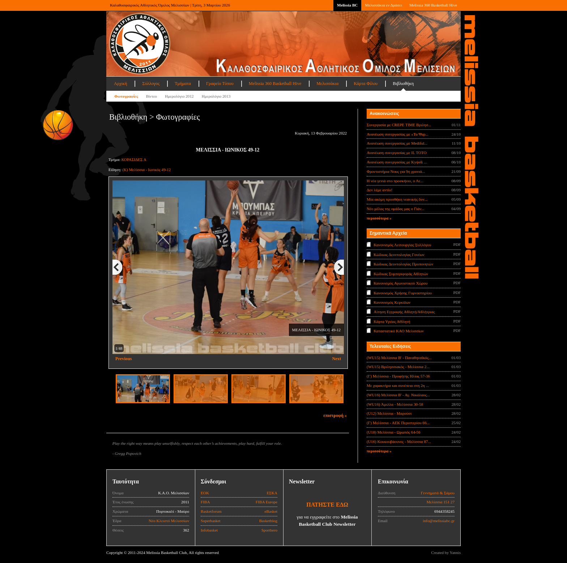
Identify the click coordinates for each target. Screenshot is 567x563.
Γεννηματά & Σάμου (438, 493)
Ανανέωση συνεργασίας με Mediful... (397, 143)
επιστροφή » (335, 415)
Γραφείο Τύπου (220, 83)
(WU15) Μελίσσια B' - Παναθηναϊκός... (399, 357)
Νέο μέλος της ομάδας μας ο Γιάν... (395, 208)
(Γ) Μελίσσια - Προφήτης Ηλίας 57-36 (398, 376)
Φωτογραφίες (126, 96)
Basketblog (268, 521)
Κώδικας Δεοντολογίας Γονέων (399, 254)
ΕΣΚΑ (272, 493)
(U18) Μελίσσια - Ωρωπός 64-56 (394, 432)
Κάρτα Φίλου (366, 83)
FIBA (205, 502)
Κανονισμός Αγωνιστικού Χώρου (400, 283)
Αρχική (120, 83)
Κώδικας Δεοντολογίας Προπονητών (403, 264)
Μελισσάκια (327, 83)
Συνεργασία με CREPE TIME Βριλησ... (399, 125)
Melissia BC (347, 5)
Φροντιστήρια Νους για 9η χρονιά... (396, 171)
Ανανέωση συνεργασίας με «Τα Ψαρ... (398, 134)
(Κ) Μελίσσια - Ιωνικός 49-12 (146, 169)
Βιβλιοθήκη (403, 83)
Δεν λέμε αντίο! (379, 190)
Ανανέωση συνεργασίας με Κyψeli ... (397, 162)
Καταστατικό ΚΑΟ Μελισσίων (399, 331)
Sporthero (269, 530)
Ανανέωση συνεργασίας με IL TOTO (396, 152)
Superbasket (211, 521)
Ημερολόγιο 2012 (179, 96)
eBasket (271, 511)
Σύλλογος (150, 83)
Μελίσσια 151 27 (440, 502)
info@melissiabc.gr (439, 521)
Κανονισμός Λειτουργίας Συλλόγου (402, 245)
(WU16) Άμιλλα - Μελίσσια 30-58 (395, 404)
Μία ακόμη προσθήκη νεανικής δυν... (397, 199)
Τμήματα (183, 83)
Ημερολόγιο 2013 (216, 96)
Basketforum (211, 511)
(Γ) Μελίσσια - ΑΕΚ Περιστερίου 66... (398, 423)
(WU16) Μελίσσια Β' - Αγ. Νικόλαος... (398, 395)
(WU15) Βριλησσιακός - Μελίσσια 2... (398, 366)
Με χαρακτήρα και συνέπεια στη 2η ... (398, 385)
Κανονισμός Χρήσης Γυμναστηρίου (403, 292)
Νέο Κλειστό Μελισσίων (169, 521)
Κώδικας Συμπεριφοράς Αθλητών (401, 273)
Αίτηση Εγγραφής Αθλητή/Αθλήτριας (404, 312)
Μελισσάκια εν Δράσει (383, 5)
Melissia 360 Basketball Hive (433, 5)
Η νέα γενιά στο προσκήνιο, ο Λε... (395, 181)
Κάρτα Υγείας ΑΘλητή (392, 321)
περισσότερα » (379, 218)
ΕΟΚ (205, 493)
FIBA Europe (266, 502)
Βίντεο (151, 96)
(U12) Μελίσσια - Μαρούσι (389, 413)
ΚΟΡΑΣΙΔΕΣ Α (134, 159)
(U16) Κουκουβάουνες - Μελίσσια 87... (399, 441)
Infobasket (209, 530)
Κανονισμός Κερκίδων (392, 302)
